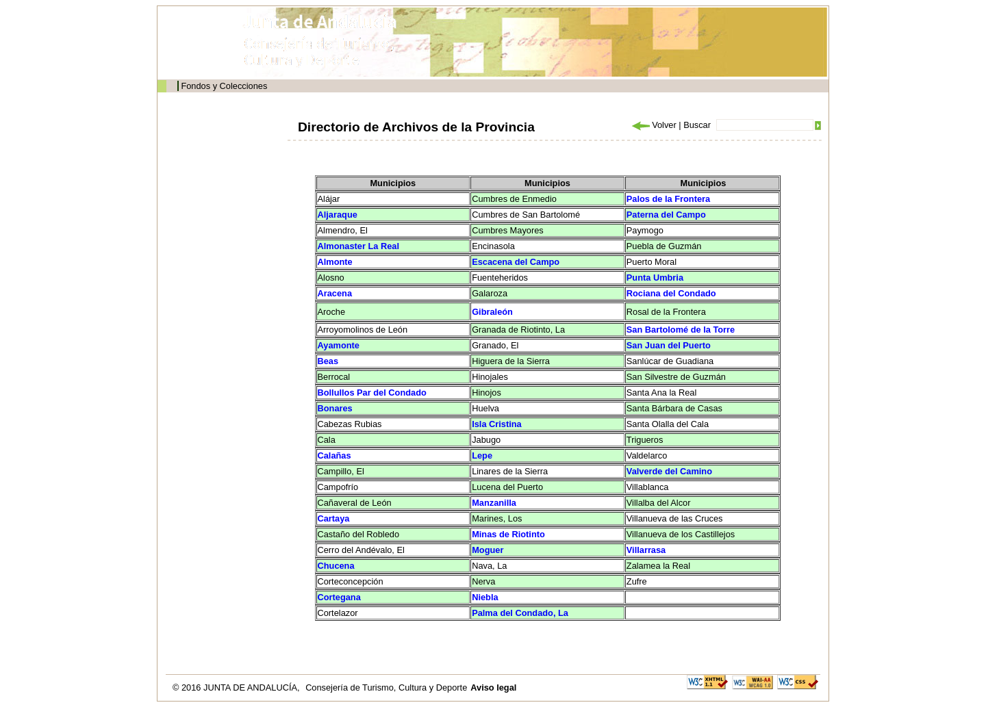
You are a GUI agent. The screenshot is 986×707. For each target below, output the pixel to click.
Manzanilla (494, 503)
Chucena (336, 566)
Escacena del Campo (515, 262)
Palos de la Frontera (668, 199)
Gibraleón (492, 312)
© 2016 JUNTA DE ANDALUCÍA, (237, 687)
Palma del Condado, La (520, 613)
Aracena (335, 293)
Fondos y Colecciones (224, 86)
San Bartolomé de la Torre (681, 329)
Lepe (482, 455)
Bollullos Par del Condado (372, 392)
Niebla (485, 597)
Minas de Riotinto (508, 534)
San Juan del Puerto (669, 345)
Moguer (487, 550)
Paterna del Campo (666, 214)
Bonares (335, 408)
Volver (653, 125)
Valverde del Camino (669, 471)
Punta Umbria (655, 277)
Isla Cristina (497, 424)
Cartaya (334, 518)
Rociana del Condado (671, 293)
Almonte (335, 262)
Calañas (334, 455)
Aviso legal (493, 687)
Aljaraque (337, 214)
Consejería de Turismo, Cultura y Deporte (386, 687)
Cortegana (339, 597)
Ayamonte (338, 345)
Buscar (697, 125)
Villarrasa (646, 550)
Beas (328, 361)
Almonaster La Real (358, 246)
